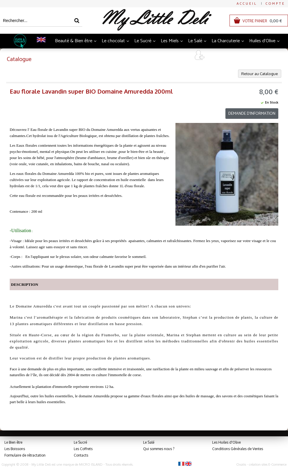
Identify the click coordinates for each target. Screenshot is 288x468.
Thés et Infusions (127, 56)
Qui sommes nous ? (158, 449)
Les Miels (170, 41)
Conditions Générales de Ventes (237, 449)
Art (182, 56)
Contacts (81, 455)
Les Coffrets (83, 449)
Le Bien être (13, 442)
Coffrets (162, 56)
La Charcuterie (226, 41)
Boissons (92, 56)
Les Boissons (14, 449)
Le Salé (195, 41)
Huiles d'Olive (262, 41)
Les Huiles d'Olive (226, 442)
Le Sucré (142, 41)
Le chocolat (113, 41)
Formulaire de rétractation (25, 455)
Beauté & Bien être (73, 41)
